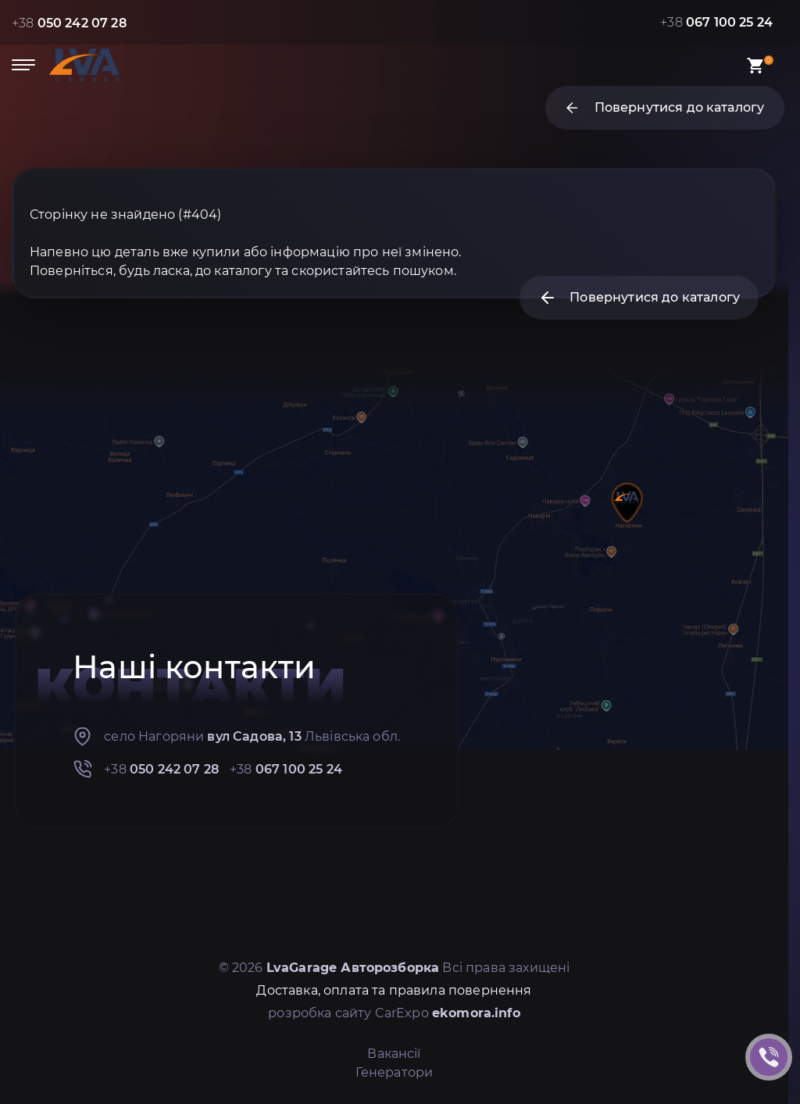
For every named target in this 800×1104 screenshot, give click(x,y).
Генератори (394, 1072)
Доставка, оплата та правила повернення (393, 990)
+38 (69, 23)
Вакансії (393, 1053)
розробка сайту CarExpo (394, 1013)
